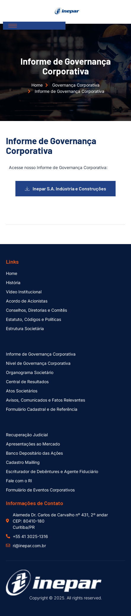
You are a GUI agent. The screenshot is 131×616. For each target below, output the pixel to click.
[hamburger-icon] (12, 26)
